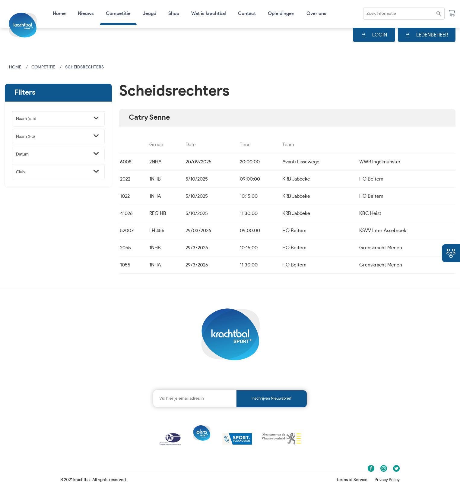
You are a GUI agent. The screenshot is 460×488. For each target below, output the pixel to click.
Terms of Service (351, 480)
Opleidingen (281, 13)
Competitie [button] (118, 13)
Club (20, 172)
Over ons (316, 13)
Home (59, 13)
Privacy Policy (387, 480)
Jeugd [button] (149, 13)
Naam (26, 119)
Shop (173, 13)
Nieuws (86, 13)
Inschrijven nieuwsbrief (272, 399)
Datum (22, 154)
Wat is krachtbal (208, 13)
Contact (247, 13)
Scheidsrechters (84, 67)
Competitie (43, 67)
